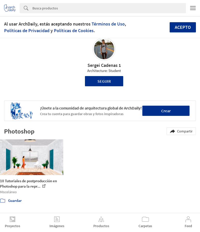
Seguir (104, 81)
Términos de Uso (108, 24)
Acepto (183, 27)
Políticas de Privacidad (26, 30)
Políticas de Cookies (74, 30)
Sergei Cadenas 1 (104, 65)
